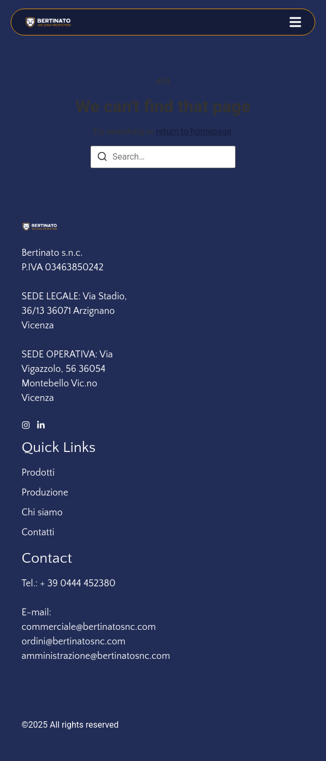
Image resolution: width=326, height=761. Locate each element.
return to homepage (193, 131)
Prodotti (38, 473)
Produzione (45, 492)
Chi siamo (42, 512)
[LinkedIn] (41, 425)
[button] (295, 22)
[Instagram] (26, 425)
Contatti (38, 532)
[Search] (102, 158)
